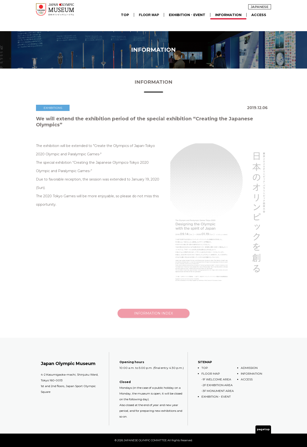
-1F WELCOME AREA (216, 379)
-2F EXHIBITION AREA (217, 385)
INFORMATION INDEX (153, 318)
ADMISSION (249, 368)
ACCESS (258, 15)
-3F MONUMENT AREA (217, 391)
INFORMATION (228, 15)
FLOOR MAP (149, 15)
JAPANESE (259, 7)
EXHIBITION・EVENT (187, 15)
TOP (125, 15)
